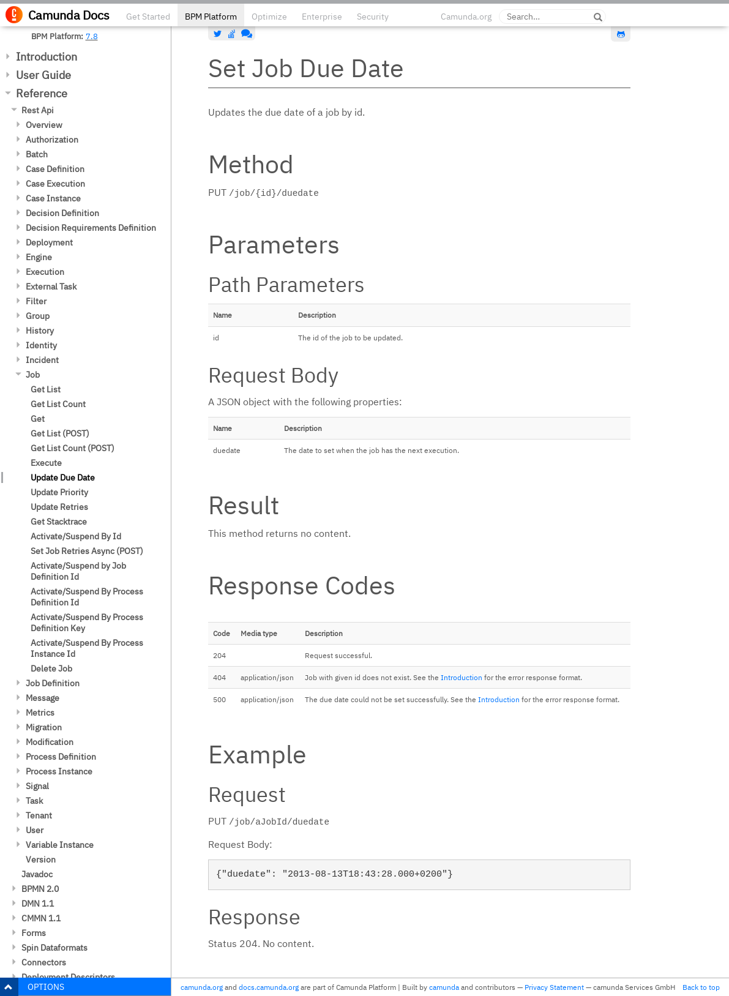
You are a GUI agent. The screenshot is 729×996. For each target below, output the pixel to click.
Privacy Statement (554, 987)
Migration (44, 727)
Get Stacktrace (59, 521)
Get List (46, 389)
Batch (37, 154)
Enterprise (322, 16)
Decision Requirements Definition (91, 227)
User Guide (43, 75)
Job (33, 374)
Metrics (40, 712)
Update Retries (59, 506)
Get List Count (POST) (72, 448)
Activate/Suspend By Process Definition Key (87, 623)
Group (38, 315)
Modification (49, 741)
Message (42, 697)
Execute (46, 462)
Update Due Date (63, 477)
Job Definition (53, 683)
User (34, 830)
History (40, 330)
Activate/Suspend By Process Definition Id (87, 597)
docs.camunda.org (269, 987)
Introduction (46, 57)
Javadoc (37, 874)
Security (373, 16)
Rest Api (37, 110)
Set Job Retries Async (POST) (87, 550)
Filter (36, 301)
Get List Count (58, 404)
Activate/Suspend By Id (76, 536)
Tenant (39, 815)
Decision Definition (62, 213)
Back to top (701, 987)
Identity (41, 345)
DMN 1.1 (37, 903)
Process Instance (59, 771)
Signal (37, 786)
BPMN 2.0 (40, 888)
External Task (51, 286)
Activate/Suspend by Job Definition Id (78, 571)
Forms (33, 932)
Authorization (52, 139)
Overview (44, 124)
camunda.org (202, 987)
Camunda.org (466, 16)
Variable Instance (60, 844)
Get (38, 418)
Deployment (49, 242)
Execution (45, 271)
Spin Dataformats (54, 947)
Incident (42, 359)
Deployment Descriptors (68, 977)
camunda (444, 987)
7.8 (92, 36)
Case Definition (55, 168)
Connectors (43, 962)
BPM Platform (211, 16)
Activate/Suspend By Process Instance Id (87, 648)
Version (41, 859)
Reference (41, 93)
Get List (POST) (60, 433)
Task (34, 800)
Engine (39, 257)
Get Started (148, 16)
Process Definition (61, 756)
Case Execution (55, 183)
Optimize (269, 16)
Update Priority (59, 492)
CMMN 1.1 (41, 918)
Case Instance (53, 198)
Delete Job (51, 668)
